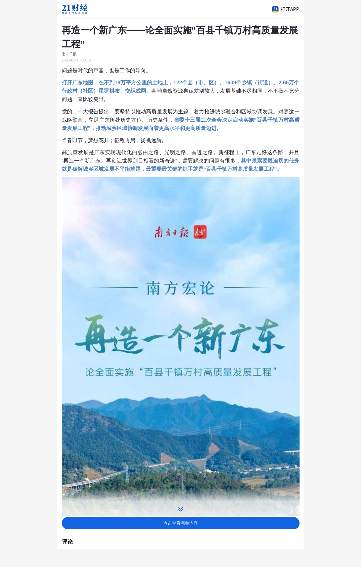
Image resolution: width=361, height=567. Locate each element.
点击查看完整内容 (180, 523)
